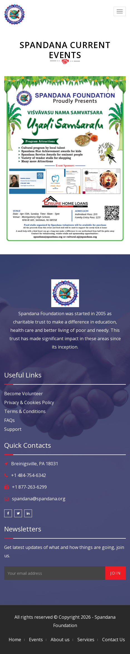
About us (60, 639)
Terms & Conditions (25, 411)
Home (15, 639)
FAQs (9, 420)
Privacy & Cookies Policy (29, 402)
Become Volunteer (23, 394)
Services (85, 639)
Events (36, 639)
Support (12, 429)
